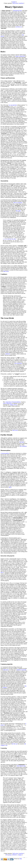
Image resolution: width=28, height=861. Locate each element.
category (20, 854)
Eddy (20, 858)
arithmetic (7, 353)
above (2, 572)
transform (21, 3)
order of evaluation (17, 202)
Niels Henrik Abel (21, 766)
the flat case (15, 743)
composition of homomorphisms (13, 402)
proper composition (20, 56)
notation (14, 1)
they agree (18, 210)
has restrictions (18, 363)
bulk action (15, 3)
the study (22, 442)
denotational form (17, 10)
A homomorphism (5, 453)
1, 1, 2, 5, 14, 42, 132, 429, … (10, 239)
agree (10, 487)
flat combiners (23, 446)
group (10, 854)
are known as (19, 26)
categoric (5, 687)
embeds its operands (21, 669)
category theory (13, 404)
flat (25, 686)
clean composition (7, 403)
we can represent (13, 105)
